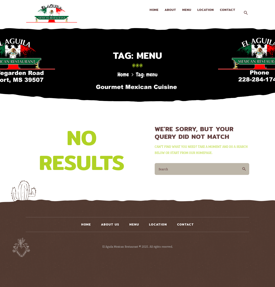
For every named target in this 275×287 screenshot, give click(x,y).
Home (123, 74)
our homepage (200, 153)
